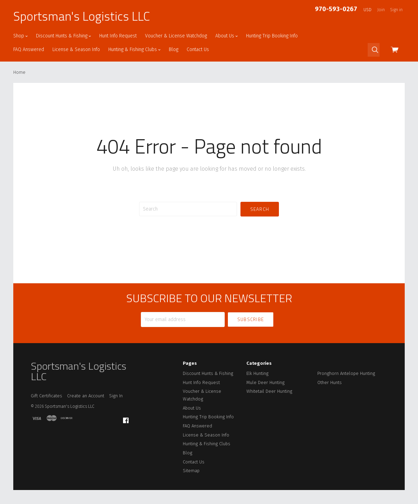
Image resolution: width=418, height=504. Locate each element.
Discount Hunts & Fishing (63, 36)
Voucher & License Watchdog (176, 36)
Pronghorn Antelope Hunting (346, 373)
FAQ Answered (28, 49)
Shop (20, 36)
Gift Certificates (46, 395)
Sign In (116, 395)
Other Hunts (329, 382)
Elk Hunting (257, 373)
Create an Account (85, 395)
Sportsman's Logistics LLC (81, 16)
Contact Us (198, 49)
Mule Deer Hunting (265, 382)
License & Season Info (76, 49)
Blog (173, 49)
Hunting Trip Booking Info (272, 36)
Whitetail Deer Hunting (269, 391)
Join (381, 9)
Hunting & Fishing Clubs (134, 49)
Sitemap (191, 470)
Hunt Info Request (118, 36)
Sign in (396, 9)
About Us (226, 36)
